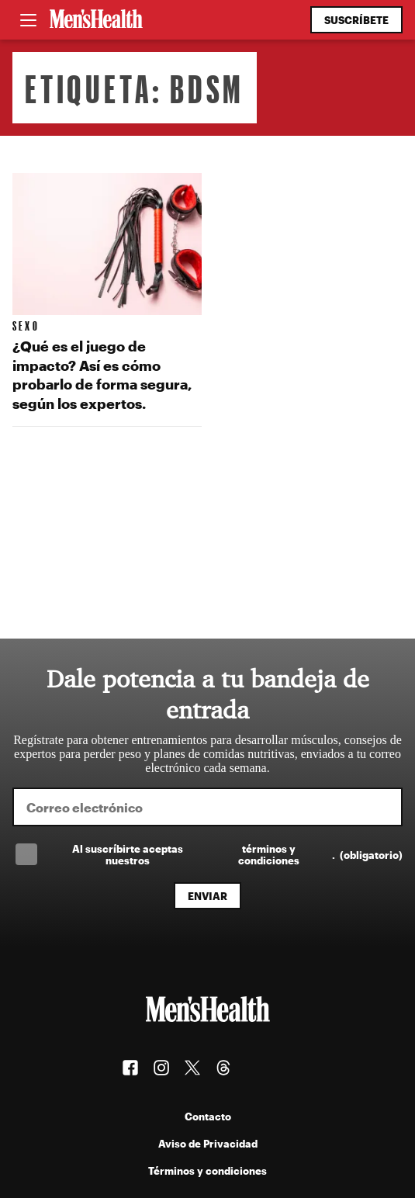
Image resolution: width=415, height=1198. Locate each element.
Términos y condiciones (207, 1170)
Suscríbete (356, 20)
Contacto (208, 1116)
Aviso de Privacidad (208, 1143)
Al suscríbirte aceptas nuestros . (237, 854)
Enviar (207, 896)
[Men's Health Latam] (96, 20)
